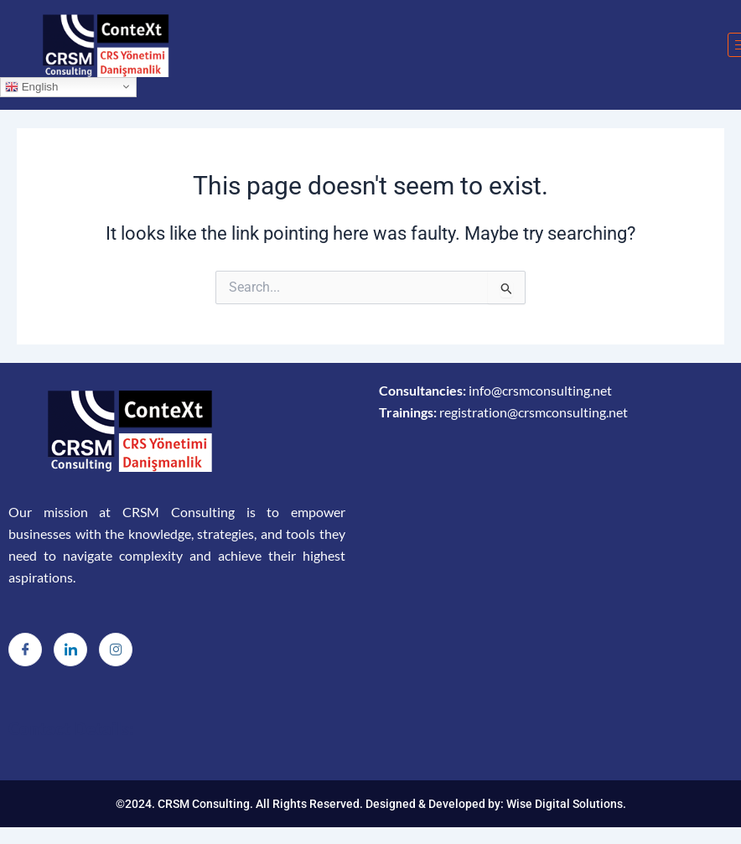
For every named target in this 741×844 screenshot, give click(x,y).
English (31, 86)
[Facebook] (25, 649)
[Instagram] (115, 649)
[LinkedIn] (70, 649)
